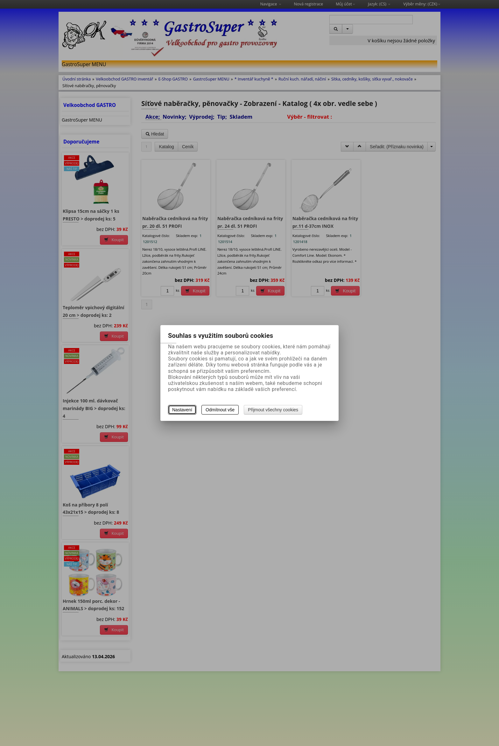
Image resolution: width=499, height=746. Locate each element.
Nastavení (182, 409)
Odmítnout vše (220, 409)
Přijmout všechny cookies (273, 409)
